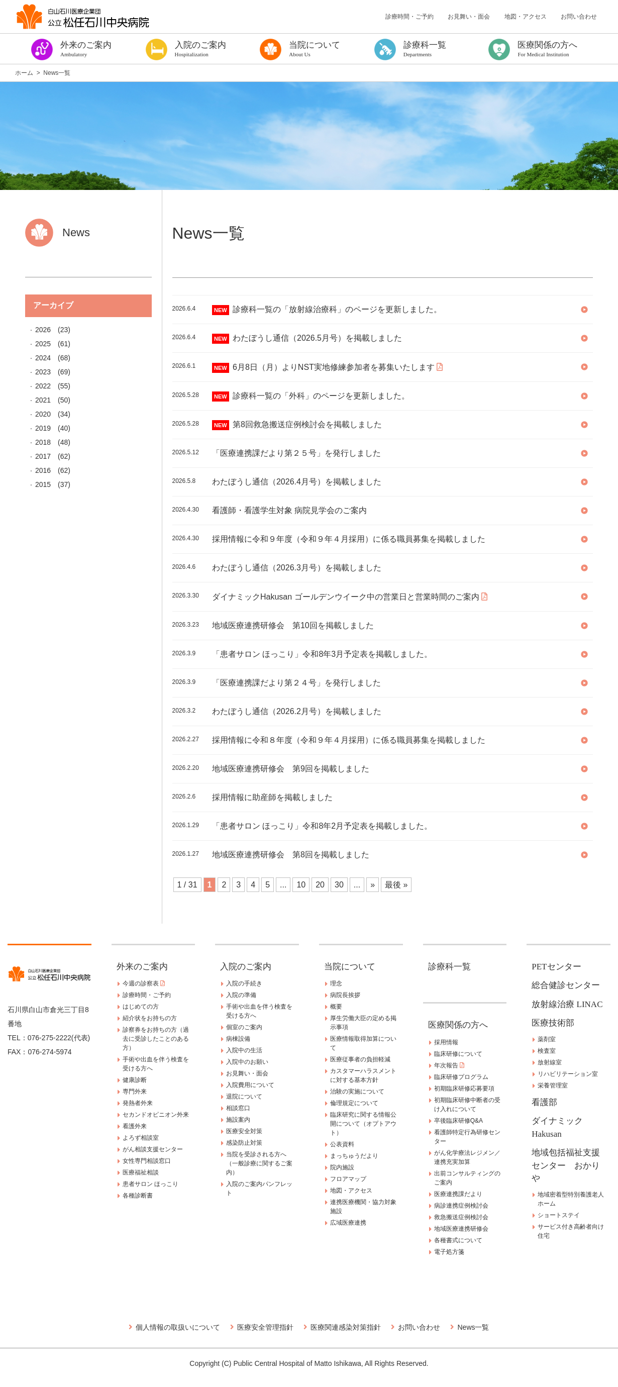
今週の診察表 (144, 983)
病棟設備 (238, 1038)
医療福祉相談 (141, 1172)
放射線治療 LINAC (567, 1004)
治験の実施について (357, 1091)
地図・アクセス (525, 16)
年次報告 (449, 1065)
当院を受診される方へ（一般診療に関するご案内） (259, 1163)
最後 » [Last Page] (396, 884)
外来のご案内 (142, 966)
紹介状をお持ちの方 (150, 1018)
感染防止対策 (244, 1142)
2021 (43, 400)
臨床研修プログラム (461, 1076)
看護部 (544, 1102)
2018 (43, 442)
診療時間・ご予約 (409, 16)
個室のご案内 (244, 1027)
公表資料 (342, 1144)
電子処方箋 (449, 1251)
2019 (43, 428)
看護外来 (135, 1126)
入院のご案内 (245, 966)
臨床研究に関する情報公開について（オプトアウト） (363, 1123)
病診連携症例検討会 (461, 1205)
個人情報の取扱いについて (178, 1327)
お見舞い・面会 (469, 16)
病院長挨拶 (345, 995)
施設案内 (238, 1119)
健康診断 (135, 1079)
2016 (43, 470)
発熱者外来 (138, 1103)
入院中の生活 (244, 1050)
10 (300, 884)
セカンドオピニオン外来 (156, 1114)
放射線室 (550, 1062)
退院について (244, 1096)
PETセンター (556, 966)
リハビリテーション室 (568, 1073)
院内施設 (342, 1167)
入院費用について (250, 1084)
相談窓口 (238, 1108)
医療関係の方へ (458, 1025)
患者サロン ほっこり (150, 1183)
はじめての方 (141, 1006)
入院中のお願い (247, 1061)
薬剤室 (547, 1039)
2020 (43, 414)
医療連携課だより (458, 1194)
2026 (43, 330)
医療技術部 (553, 1023)
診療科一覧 (449, 966)
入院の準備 (241, 995)
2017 (43, 456)
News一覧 (473, 1327)
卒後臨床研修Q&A (458, 1120)
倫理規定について (354, 1103)
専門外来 (135, 1091)
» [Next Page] (372, 884)
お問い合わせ (579, 16)
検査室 (547, 1050)
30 (339, 884)
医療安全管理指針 (265, 1327)
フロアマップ (348, 1178)
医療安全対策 (244, 1131)
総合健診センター (566, 985)
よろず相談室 (141, 1137)
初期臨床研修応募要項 (464, 1088)
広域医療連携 (348, 1222)
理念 (336, 983)
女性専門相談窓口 (147, 1160)
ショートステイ (559, 1215)
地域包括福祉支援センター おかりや (566, 1165)
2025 (43, 344)
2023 (43, 372)
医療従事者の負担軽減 (360, 1059)
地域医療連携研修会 (461, 1228)
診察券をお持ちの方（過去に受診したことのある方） (156, 1038)
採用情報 (446, 1042)
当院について (349, 966)
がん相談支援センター (153, 1149)
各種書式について (458, 1240)
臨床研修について (458, 1053)
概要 (336, 1006)
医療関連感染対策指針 (346, 1327)
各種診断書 (138, 1195)
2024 (43, 358)
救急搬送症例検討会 (461, 1217)
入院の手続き (244, 983)
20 (320, 884)
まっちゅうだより (354, 1155)
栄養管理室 (553, 1085)
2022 (43, 386)
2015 (43, 484)
